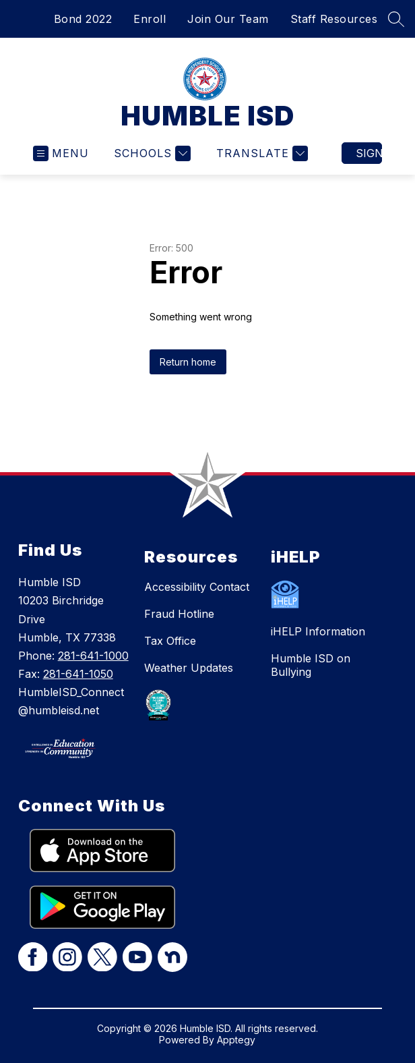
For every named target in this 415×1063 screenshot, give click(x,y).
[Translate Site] (260, 153)
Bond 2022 (83, 19)
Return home (188, 362)
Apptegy (236, 1039)
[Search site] (396, 19)
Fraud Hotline (179, 614)
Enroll (149, 19)
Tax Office (170, 641)
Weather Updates (188, 667)
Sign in (369, 153)
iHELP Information (318, 631)
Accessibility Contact (196, 587)
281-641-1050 (78, 674)
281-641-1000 (93, 655)
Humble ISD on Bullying (310, 665)
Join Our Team (228, 19)
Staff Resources (334, 19)
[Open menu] (61, 153)
